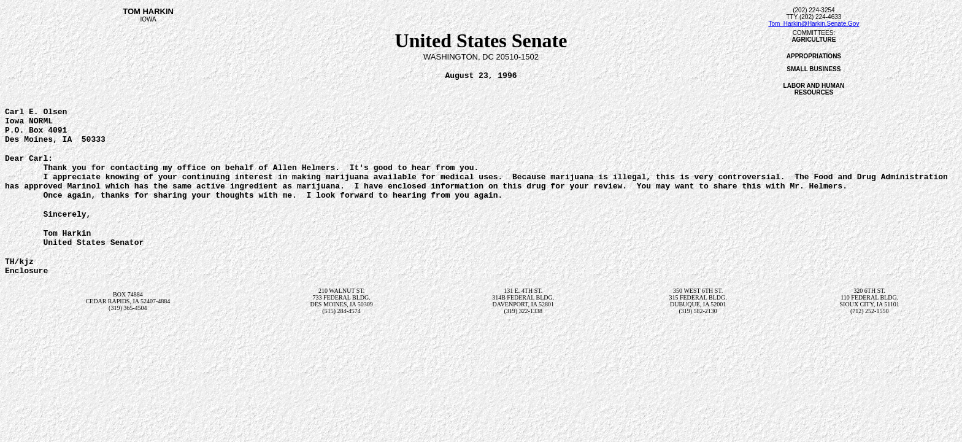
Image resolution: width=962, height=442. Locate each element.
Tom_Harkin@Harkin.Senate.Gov (813, 23)
